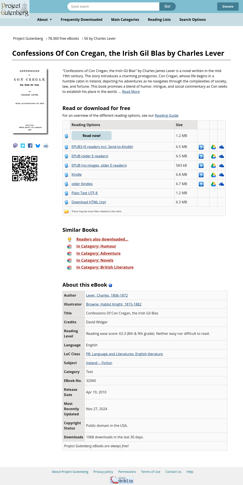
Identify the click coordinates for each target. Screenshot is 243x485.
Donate (227, 6)
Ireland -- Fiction (99, 362)
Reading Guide (166, 115)
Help (189, 472)
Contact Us (173, 472)
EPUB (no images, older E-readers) (99, 165)
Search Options (192, 19)
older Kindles (82, 183)
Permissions (127, 472)
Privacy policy (103, 472)
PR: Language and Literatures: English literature (124, 354)
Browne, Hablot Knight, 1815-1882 (114, 304)
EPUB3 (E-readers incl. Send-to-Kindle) (102, 146)
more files (93, 211)
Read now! (92, 135)
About (44, 19)
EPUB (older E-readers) (90, 156)
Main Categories (125, 19)
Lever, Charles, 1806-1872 (107, 295)
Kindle (77, 174)
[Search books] (113, 6)
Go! (168, 6)
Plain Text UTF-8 (85, 193)
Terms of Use (150, 472)
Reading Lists (159, 19)
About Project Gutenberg (70, 472)
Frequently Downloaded (81, 19)
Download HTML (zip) (89, 202)
